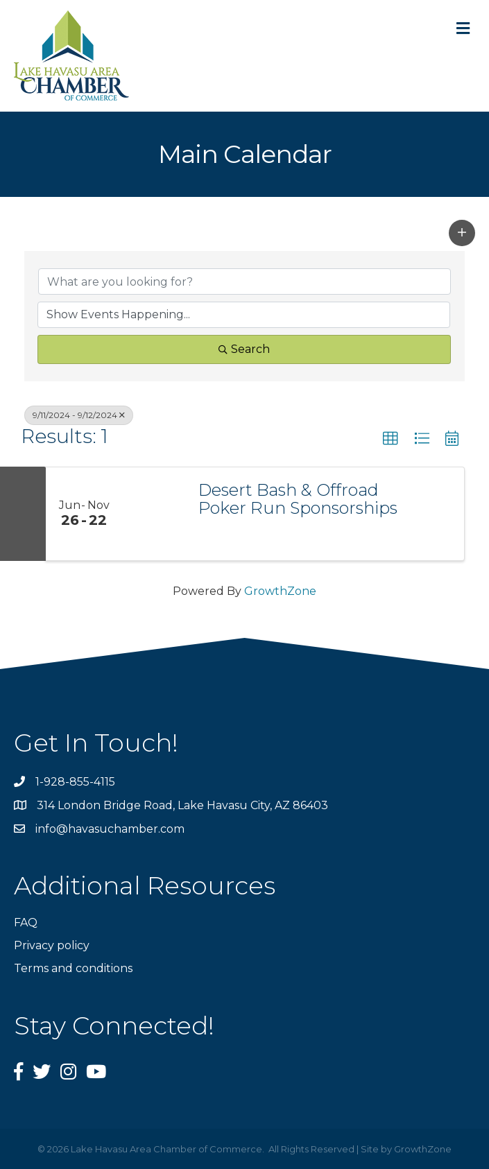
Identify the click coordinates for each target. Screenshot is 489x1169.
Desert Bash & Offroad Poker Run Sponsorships (297, 499)
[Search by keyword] (244, 281)
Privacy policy (51, 945)
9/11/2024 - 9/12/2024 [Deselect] (79, 415)
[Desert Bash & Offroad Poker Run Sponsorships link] (153, 513)
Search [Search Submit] (244, 349)
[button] (462, 233)
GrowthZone (280, 591)
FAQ (25, 922)
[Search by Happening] (243, 315)
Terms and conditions (73, 968)
